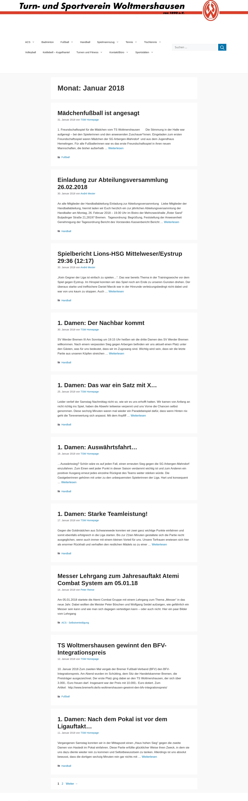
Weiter (72, 783)
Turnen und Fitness (91, 52)
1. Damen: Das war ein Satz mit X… (107, 385)
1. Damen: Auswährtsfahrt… (97, 447)
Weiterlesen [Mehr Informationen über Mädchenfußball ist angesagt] (115, 148)
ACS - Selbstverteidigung (75, 622)
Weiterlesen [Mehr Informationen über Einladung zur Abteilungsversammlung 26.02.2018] (171, 222)
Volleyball (30, 52)
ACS (31, 42)
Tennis (133, 42)
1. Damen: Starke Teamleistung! (103, 513)
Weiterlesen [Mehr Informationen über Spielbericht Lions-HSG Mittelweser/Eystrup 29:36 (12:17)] (116, 291)
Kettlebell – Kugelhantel (56, 52)
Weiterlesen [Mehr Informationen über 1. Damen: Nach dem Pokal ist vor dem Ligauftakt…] (149, 756)
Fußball (69, 42)
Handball (85, 42)
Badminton (47, 42)
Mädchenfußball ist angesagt (98, 113)
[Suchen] (222, 47)
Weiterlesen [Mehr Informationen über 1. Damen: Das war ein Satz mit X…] (138, 415)
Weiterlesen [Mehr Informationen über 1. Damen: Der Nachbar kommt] (116, 353)
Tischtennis (154, 42)
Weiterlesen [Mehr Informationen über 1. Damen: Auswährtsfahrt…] (68, 482)
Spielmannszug (109, 42)
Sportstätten (146, 52)
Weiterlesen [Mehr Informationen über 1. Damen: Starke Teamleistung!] (159, 544)
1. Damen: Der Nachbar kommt (101, 323)
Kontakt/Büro (120, 52)
